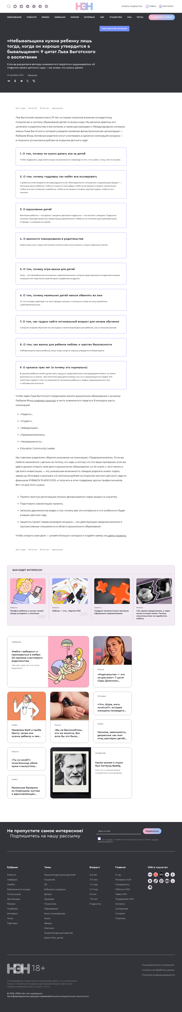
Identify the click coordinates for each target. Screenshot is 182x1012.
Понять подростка (132, 6)
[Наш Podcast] (173, 881)
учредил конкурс (45, 400)
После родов (14, 894)
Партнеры (12, 923)
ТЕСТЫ (140, 17)
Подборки (12, 908)
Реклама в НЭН (123, 879)
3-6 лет (33, 108)
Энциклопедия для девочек (58, 933)
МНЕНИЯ (75, 17)
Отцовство (100, 753)
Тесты (10, 918)
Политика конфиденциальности (158, 975)
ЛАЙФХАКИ (59, 17)
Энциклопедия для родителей (60, 875)
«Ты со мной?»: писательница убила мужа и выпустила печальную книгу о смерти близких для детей (25, 763)
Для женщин (13, 899)
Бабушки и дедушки (55, 889)
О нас (118, 875)
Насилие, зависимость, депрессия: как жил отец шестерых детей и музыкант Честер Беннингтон (112, 735)
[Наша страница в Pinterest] (46, 6)
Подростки (95, 904)
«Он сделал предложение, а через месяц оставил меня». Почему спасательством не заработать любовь (153, 615)
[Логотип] (84, 6)
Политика (120, 918)
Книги (47, 918)
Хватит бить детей (53, 938)
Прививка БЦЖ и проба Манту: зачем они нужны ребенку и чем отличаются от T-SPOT (26, 733)
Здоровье (49, 899)
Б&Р (102, 17)
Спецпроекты (122, 884)
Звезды (48, 923)
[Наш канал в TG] (150, 874)
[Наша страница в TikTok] (156, 881)
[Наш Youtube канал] (15, 6)
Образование (51, 908)
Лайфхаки (16, 642)
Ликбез (14, 725)
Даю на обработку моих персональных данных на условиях (128, 840)
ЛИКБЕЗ (45, 17)
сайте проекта (116, 535)
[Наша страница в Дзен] (21, 6)
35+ (46, 884)
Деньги (48, 894)
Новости (13, 607)
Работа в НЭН (122, 889)
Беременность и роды (18, 889)
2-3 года (21, 108)
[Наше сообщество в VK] (27, 6)
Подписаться (152, 831)
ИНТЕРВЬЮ (89, 17)
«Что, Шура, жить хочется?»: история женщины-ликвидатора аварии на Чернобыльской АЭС (112, 707)
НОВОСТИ (32, 17)
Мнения (139, 607)
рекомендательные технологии (72, 996)
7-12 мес (94, 879)
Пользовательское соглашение (158, 965)
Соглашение (121, 908)
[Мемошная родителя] (161, 874)
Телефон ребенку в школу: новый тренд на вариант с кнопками (26, 612)
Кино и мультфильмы (54, 913)
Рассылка (166, 6)
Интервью (102, 696)
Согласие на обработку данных (158, 970)
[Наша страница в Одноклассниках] (34, 6)
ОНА (129, 17)
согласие (109, 839)
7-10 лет (45, 108)
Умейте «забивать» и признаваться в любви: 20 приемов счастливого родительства (27, 656)
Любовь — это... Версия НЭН (66, 611)
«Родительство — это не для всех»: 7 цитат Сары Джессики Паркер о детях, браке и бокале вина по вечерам (112, 677)
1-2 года (94, 884)
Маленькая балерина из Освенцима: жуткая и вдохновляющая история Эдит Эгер (26, 790)
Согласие (120, 913)
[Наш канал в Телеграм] (40, 6)
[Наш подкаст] (150, 887)
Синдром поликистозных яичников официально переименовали (111, 612)
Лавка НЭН (121, 894)
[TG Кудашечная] (156, 874)
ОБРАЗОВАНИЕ (14, 17)
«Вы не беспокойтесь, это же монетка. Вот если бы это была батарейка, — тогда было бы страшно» (68, 733)
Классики (49, 928)
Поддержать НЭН (124, 899)
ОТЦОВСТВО (116, 17)
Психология (50, 904)
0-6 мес (93, 875)
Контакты (120, 904)
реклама (58, 108)
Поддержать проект (162, 17)
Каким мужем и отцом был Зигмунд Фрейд (109, 764)
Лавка (151, 6)
